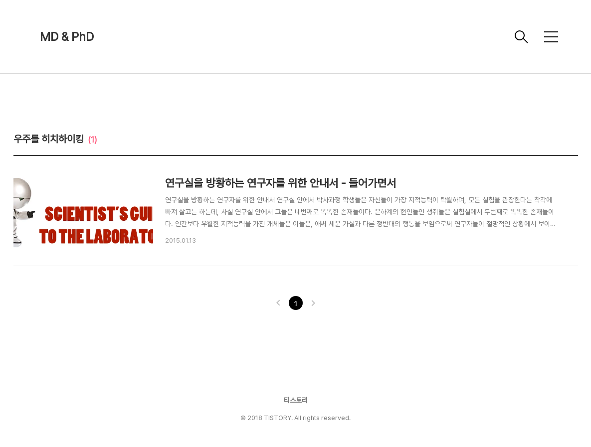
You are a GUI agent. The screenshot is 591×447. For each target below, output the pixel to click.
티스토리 (296, 400)
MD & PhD (67, 36)
